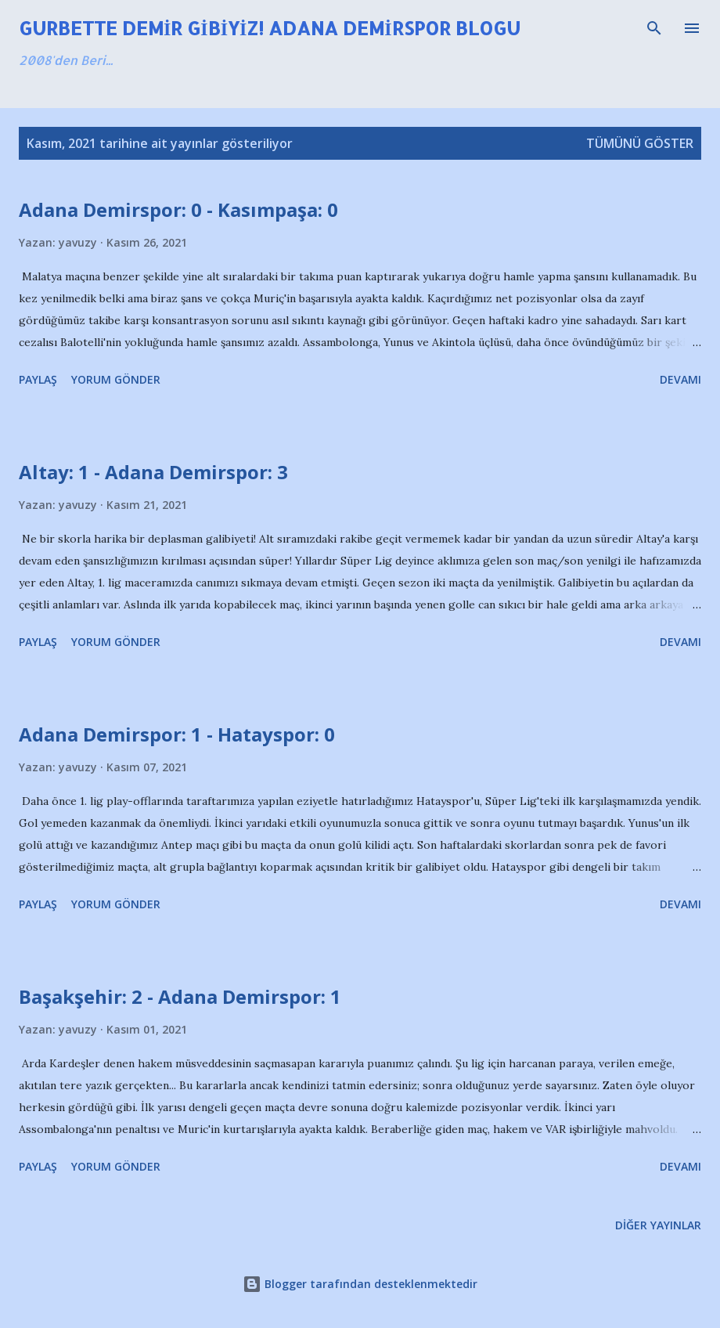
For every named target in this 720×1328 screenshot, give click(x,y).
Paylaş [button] (38, 379)
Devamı (680, 379)
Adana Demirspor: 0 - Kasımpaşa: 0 (178, 209)
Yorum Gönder (115, 379)
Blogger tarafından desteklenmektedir (360, 1283)
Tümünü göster (639, 143)
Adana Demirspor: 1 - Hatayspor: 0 (177, 734)
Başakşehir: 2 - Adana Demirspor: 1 (180, 996)
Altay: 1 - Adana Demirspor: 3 (153, 472)
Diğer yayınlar (658, 1225)
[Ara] (654, 28)
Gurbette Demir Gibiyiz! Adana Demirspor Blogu (269, 28)
